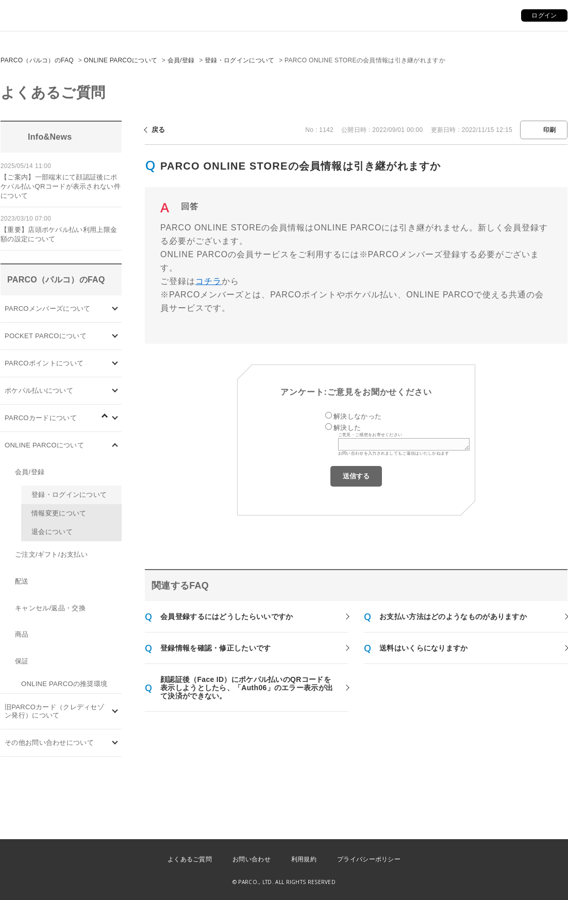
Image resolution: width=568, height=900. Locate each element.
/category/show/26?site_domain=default (115, 390)
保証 (22, 661)
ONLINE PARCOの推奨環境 (64, 684)
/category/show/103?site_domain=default (115, 308)
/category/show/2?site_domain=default (115, 363)
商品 (22, 634)
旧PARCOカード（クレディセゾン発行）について (54, 711)
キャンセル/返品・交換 (50, 608)
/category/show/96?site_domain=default (110, 421)
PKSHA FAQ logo (511, 883)
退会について (52, 532)
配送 (22, 581)
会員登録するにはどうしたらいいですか (226, 616)
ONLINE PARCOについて (121, 60)
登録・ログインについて (239, 60)
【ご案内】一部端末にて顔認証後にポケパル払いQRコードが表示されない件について (61, 186)
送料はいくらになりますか (423, 648)
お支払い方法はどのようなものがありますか (453, 616)
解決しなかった (357, 416)
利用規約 (303, 859)
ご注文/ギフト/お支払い (51, 554)
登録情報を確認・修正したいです (215, 648)
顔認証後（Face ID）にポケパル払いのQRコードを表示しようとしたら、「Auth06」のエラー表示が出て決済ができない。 (246, 687)
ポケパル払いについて (39, 390)
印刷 (549, 130)
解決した (347, 427)
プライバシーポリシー (368, 859)
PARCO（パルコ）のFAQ (37, 60)
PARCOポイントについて (44, 363)
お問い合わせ (251, 859)
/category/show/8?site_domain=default (115, 743)
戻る (158, 130)
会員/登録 (181, 60)
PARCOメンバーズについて (47, 308)
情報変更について (58, 513)
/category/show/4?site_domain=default (115, 335)
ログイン (544, 15)
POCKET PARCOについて (46, 336)
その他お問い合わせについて (49, 742)
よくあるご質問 (190, 859)
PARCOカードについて (41, 418)
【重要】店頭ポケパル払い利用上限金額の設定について (59, 234)
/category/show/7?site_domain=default (115, 711)
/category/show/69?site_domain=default (115, 445)
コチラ (208, 281)
